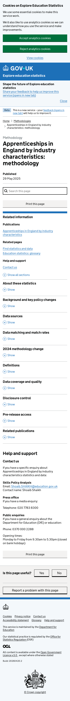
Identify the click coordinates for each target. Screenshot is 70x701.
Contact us (10, 267)
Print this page (35, 204)
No (62, 573)
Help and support (54, 620)
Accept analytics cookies (35, 38)
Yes (44, 573)
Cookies (7, 616)
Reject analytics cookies (35, 49)
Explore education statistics (24, 75)
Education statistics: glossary (21, 253)
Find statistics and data (18, 248)
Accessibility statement (16, 620)
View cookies (35, 58)
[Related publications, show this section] (35, 435)
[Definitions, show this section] (35, 369)
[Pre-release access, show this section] (35, 419)
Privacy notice (22, 616)
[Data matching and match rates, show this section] (35, 337)
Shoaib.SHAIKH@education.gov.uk (34, 486)
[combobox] (35, 191)
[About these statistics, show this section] (35, 287)
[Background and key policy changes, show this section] (35, 304)
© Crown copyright (35, 692)
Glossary (36, 620)
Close (63, 101)
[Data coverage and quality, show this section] (35, 386)
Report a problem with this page (35, 590)
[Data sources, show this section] (35, 320)
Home (6, 121)
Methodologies (22, 121)
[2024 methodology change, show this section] (35, 353)
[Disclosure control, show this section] (35, 402)
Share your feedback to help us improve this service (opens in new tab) (31, 93)
